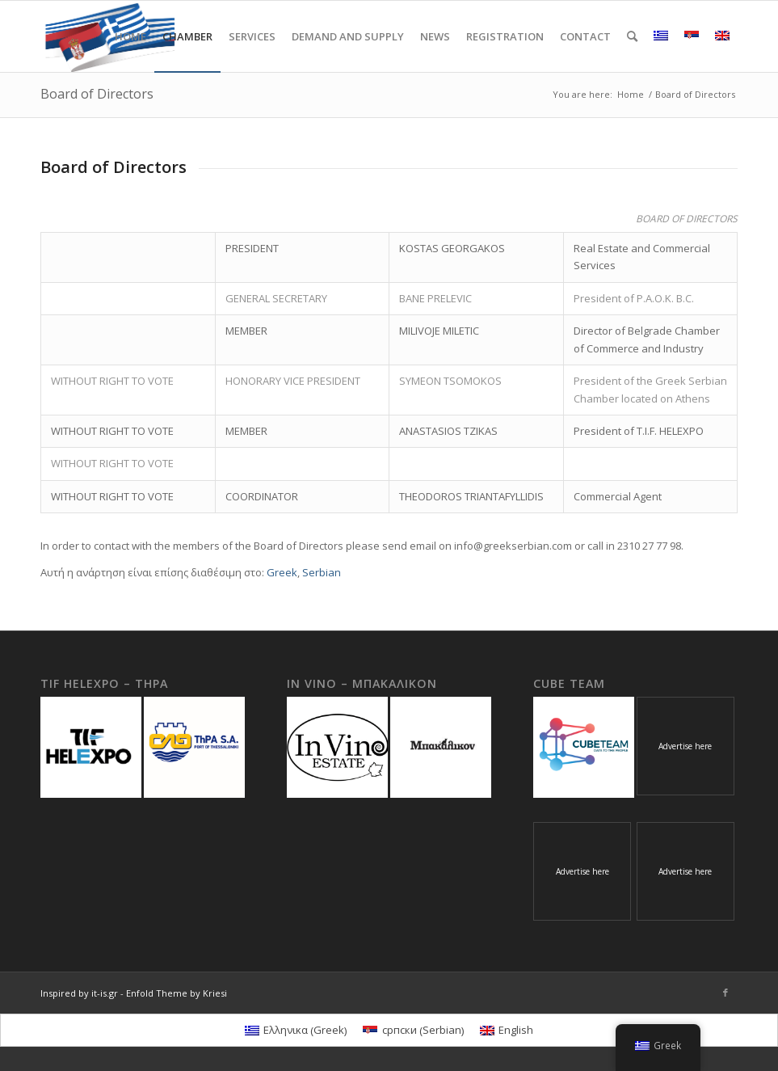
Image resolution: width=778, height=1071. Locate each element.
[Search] (632, 36)
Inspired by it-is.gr (79, 993)
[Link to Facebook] (725, 992)
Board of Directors (96, 94)
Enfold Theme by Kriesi (176, 993)
